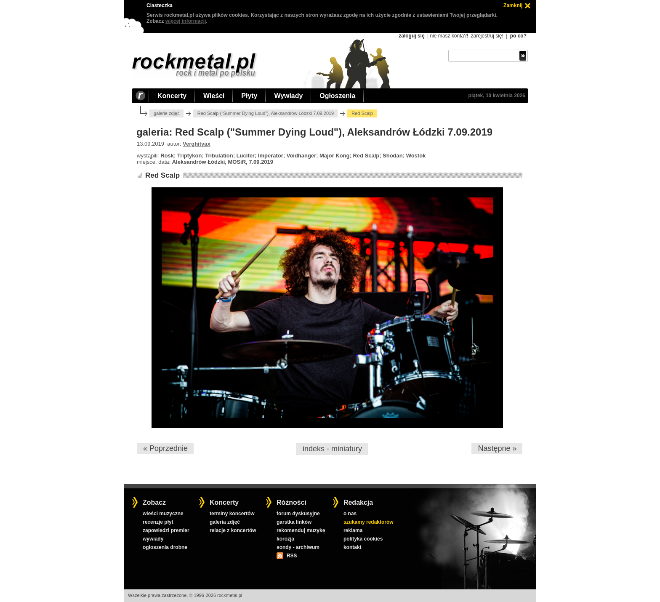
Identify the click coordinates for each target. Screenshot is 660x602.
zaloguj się (411, 36)
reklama (352, 530)
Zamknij (512, 5)
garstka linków (294, 522)
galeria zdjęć (225, 522)
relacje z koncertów (233, 530)
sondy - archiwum (298, 547)
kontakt (352, 547)
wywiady (153, 539)
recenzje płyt (158, 522)
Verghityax (196, 144)
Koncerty (171, 95)
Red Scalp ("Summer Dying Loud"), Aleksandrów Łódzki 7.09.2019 (265, 113)
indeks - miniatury (332, 449)
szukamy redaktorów (368, 522)
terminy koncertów (232, 514)
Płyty (249, 95)
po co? (518, 36)
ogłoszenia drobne (165, 547)
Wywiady (288, 95)
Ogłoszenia (337, 95)
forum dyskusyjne (298, 514)
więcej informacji (185, 21)
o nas (350, 514)
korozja (285, 539)
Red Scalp (162, 175)
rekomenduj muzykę (301, 530)
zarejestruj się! (487, 36)
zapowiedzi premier (166, 530)
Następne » (497, 448)
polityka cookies (363, 539)
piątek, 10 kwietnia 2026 (496, 96)
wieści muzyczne (163, 514)
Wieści (213, 95)
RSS (292, 556)
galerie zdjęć (167, 113)
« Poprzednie (165, 448)
